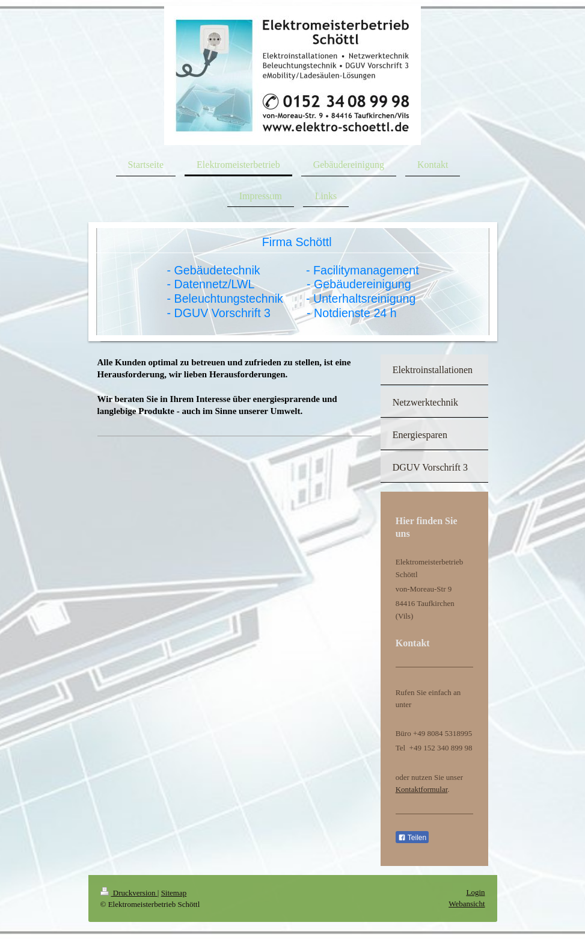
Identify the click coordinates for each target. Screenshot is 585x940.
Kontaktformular (422, 789)
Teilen (412, 837)
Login (475, 892)
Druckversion (129, 892)
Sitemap (174, 892)
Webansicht (467, 903)
